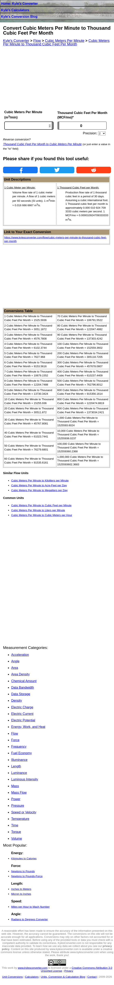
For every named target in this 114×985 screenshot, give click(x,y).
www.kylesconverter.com (32, 967)
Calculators (32, 976)
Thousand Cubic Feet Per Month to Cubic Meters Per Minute (42, 144)
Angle (15, 661)
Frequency (18, 746)
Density (16, 700)
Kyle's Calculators (15, 10)
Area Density (20, 674)
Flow (14, 733)
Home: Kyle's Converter (19, 3)
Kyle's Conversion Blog (19, 16)
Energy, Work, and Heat (28, 727)
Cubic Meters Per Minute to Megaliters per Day (39, 490)
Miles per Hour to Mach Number (30, 906)
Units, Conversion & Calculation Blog (63, 976)
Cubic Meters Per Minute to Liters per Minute (38, 510)
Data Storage (20, 694)
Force (15, 740)
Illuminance (19, 759)
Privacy (68, 970)
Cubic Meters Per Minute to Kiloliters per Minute (40, 480)
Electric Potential (23, 720)
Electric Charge (22, 707)
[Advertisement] (57, 78)
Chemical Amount (23, 681)
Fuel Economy (21, 753)
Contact (92, 976)
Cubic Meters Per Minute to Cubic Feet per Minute (41, 505)
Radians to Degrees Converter (29, 919)
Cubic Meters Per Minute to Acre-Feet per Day (39, 485)
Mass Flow (19, 792)
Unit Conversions (12, 976)
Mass (15, 786)
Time (14, 825)
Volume (16, 838)
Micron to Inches (21, 893)
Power (15, 799)
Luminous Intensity (24, 779)
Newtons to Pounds (23, 871)
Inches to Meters (21, 889)
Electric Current (22, 713)
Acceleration (20, 654)
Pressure (17, 805)
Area (14, 667)
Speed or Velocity (23, 812)
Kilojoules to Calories (23, 858)
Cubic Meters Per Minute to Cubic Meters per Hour (41, 515)
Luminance (19, 773)
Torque (16, 832)
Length (16, 766)
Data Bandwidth (22, 687)
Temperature (20, 819)
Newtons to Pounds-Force (27, 876)
